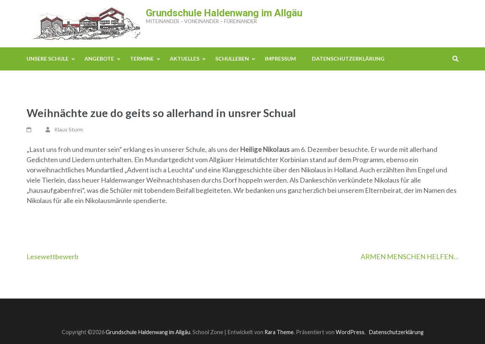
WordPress (350, 332)
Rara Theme (279, 332)
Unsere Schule (48, 58)
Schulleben (232, 58)
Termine (142, 58)
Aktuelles (184, 58)
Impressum (280, 58)
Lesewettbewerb (52, 256)
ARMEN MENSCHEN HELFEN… (409, 256)
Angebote (99, 58)
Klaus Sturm (68, 129)
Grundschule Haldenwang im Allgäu (224, 13)
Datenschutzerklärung (348, 58)
